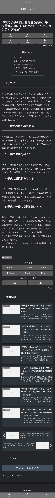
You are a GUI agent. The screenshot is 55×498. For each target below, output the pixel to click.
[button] (44, 41)
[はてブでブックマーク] (44, 35)
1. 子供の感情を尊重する (25, 61)
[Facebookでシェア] (27, 35)
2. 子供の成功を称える (24, 65)
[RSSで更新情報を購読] (40, 283)
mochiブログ (7, 258)
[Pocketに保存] (10, 41)
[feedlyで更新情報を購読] (14, 283)
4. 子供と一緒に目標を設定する (28, 72)
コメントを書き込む (27, 469)
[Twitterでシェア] (10, 35)
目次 (24, 52)
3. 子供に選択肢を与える (25, 69)
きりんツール (18, 244)
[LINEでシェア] (27, 41)
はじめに (19, 57)
